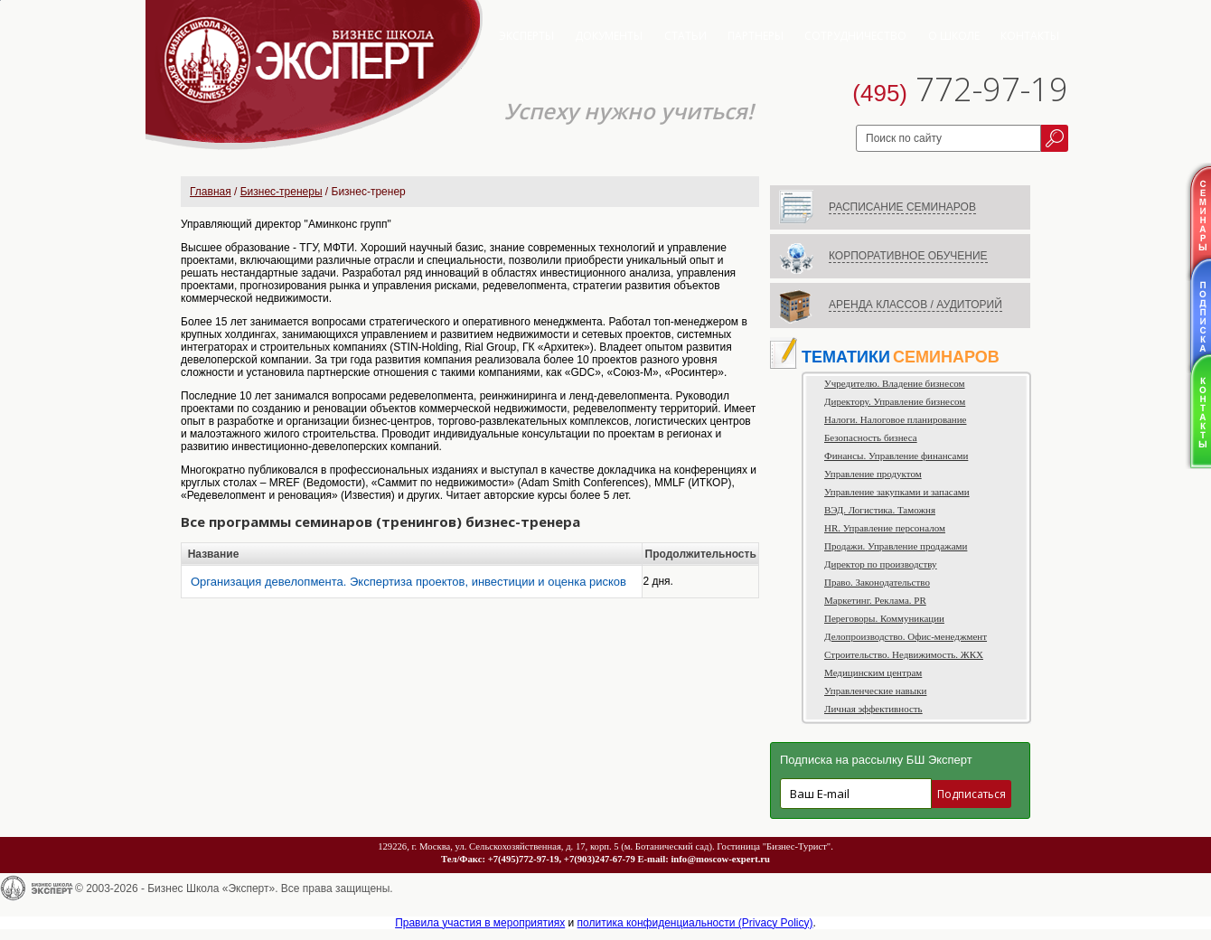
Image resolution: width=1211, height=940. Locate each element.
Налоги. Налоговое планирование (895, 419)
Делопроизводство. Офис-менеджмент (905, 636)
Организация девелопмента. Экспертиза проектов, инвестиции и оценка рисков (408, 581)
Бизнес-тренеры (281, 191)
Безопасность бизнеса (870, 437)
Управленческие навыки (875, 690)
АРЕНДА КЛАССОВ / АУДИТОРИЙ (915, 304)
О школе (954, 35)
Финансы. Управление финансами (896, 455)
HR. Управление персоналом (884, 527)
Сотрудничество (855, 35)
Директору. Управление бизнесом (894, 401)
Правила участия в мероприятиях (480, 922)
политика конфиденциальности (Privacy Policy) (695, 922)
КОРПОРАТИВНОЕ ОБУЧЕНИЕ (908, 255)
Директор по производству (880, 564)
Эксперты (526, 35)
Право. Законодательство (877, 582)
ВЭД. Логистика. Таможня (879, 509)
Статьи (685, 35)
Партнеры (756, 35)
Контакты (1029, 35)
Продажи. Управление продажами (895, 545)
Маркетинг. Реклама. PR (875, 600)
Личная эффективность (873, 708)
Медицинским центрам (873, 672)
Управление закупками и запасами (897, 491)
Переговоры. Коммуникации (884, 618)
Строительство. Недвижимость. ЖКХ (903, 654)
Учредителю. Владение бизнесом (894, 383)
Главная (210, 191)
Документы (609, 35)
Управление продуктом (873, 473)
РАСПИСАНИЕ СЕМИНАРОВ (902, 207)
